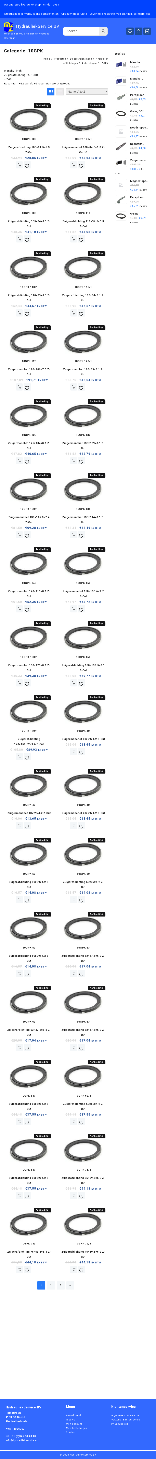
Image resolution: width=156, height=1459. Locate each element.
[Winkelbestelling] (87, 91)
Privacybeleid (120, 1424)
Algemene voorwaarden (126, 1415)
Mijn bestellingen (77, 1428)
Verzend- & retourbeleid (126, 1419)
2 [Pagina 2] (51, 1285)
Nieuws (71, 1419)
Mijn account (74, 1424)
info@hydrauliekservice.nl (23, 1440)
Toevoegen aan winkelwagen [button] (19, 164)
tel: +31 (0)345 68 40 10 (21, 1436)
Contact (71, 1432)
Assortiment (74, 1415)
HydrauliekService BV (37, 26)
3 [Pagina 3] (61, 1285)
